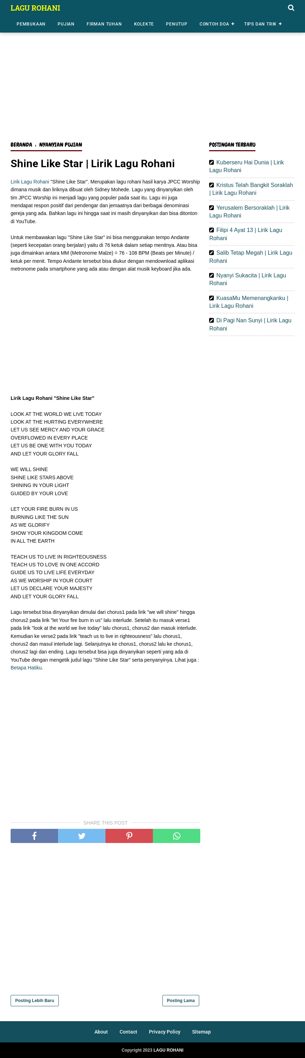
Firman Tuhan (104, 24)
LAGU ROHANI (35, 7)
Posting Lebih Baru (34, 1000)
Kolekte (144, 24)
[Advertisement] (152, 80)
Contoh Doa (214, 24)
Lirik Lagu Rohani (30, 182)
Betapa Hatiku (26, 668)
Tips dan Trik (260, 24)
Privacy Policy (164, 1032)
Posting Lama (181, 1000)
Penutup (177, 24)
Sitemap (201, 1032)
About (101, 1032)
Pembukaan (31, 24)
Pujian (66, 24)
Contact (128, 1032)
